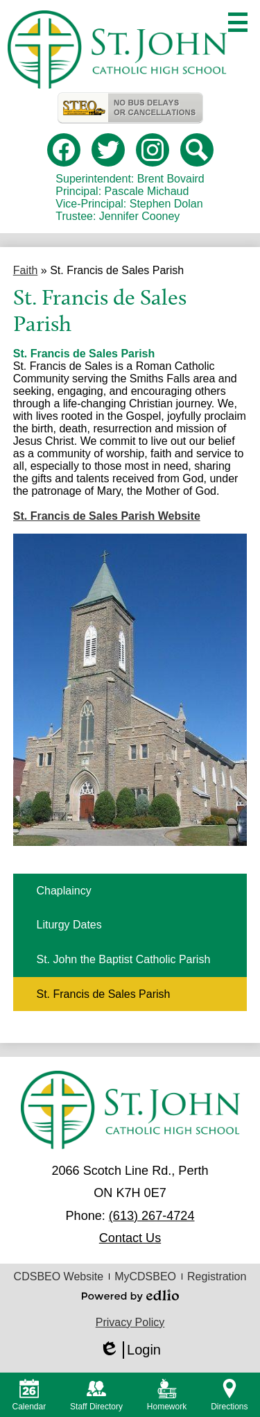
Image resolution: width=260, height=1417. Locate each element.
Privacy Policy (130, 1322)
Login (130, 1350)
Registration (216, 1276)
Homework (167, 1395)
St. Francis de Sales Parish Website (106, 516)
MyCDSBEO (145, 1276)
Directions (229, 1395)
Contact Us (130, 1238)
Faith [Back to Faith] (25, 270)
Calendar (29, 1395)
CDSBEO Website (59, 1276)
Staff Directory (96, 1395)
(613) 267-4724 (152, 1216)
